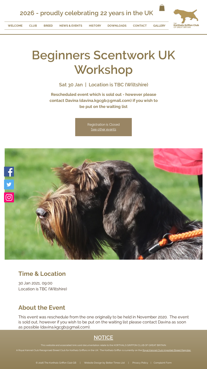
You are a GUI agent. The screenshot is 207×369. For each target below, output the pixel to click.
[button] (162, 7)
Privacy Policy (140, 362)
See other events (103, 129)
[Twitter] (9, 184)
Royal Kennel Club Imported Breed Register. (167, 350)
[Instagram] (9, 197)
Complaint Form (163, 362)
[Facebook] (9, 172)
